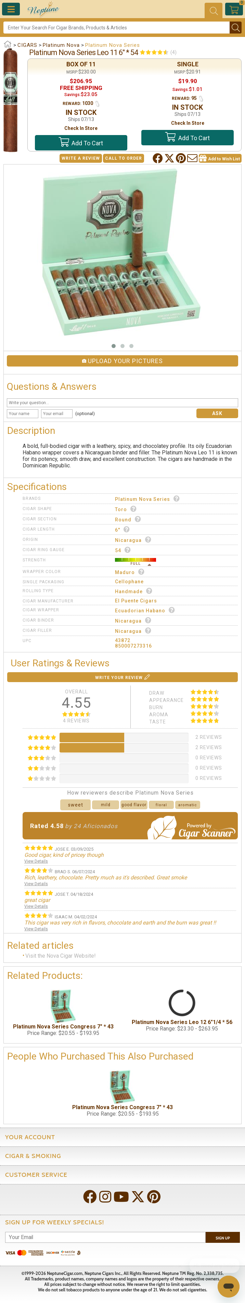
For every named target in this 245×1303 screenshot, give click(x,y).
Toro (126, 509)
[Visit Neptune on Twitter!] (138, 1197)
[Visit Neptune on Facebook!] (90, 1197)
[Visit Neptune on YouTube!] (122, 1197)
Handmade (134, 591)
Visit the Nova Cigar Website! (60, 956)
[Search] (116, 28)
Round (128, 519)
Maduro (130, 572)
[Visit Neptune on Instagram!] (106, 1197)
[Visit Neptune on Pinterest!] (154, 1197)
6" (122, 529)
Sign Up (223, 1238)
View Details (36, 861)
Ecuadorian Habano (145, 610)
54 (123, 550)
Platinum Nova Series (147, 498)
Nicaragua (133, 539)
